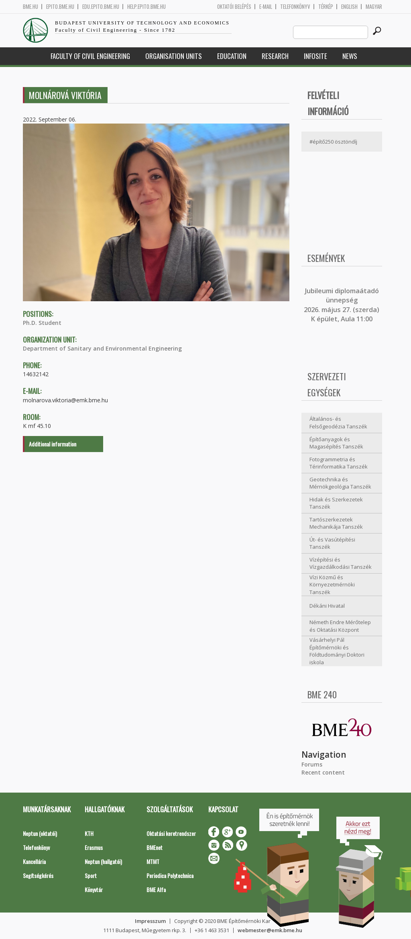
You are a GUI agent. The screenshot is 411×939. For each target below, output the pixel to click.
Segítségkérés (38, 875)
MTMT (152, 861)
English (349, 6)
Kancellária (34, 861)
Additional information (52, 444)
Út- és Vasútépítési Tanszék (332, 543)
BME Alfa (156, 889)
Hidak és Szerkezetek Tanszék (336, 503)
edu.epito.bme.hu (100, 6)
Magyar (374, 6)
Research (275, 56)
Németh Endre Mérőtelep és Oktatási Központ (340, 626)
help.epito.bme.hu (146, 6)
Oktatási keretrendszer (171, 833)
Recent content (323, 772)
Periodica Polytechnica (169, 875)
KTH (89, 833)
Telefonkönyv (295, 6)
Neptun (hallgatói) (103, 861)
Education (231, 56)
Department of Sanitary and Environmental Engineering (102, 348)
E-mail (265, 6)
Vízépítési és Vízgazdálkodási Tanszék (340, 563)
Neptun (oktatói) (40, 833)
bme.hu (30, 6)
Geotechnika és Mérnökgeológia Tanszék (340, 483)
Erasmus (94, 847)
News (349, 56)
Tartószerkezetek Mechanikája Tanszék (336, 523)
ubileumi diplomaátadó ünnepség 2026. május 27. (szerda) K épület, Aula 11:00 (341, 304)
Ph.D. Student (42, 323)
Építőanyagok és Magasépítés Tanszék (336, 443)
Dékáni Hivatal (327, 605)
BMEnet (154, 847)
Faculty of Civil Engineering (90, 56)
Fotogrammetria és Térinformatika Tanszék (338, 463)
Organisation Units (173, 56)
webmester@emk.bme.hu (270, 930)
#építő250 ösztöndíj (333, 141)
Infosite (315, 56)
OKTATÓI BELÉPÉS (234, 6)
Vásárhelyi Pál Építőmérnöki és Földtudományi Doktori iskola (336, 651)
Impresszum (150, 921)
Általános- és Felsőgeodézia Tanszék (338, 422)
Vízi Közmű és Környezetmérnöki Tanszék (332, 585)
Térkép (325, 6)
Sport (91, 875)
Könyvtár (94, 889)
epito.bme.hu (60, 6)
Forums (311, 764)
